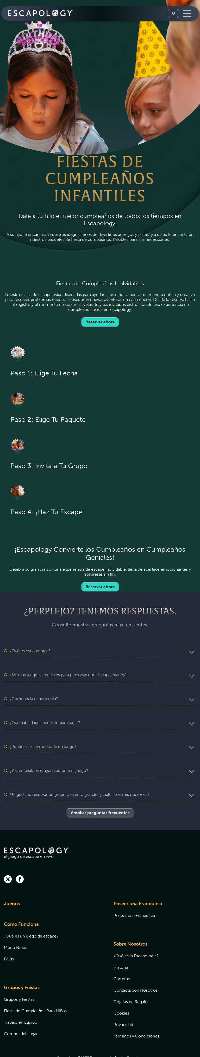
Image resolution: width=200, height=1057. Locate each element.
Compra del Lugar (21, 1013)
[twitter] (8, 859)
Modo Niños (15, 927)
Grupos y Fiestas (22, 968)
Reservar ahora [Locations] (100, 321)
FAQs (9, 939)
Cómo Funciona (21, 904)
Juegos (12, 884)
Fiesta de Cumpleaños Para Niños (35, 991)
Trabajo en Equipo (20, 1002)
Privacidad (123, 1004)
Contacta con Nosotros (136, 970)
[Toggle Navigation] (187, 13)
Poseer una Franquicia (138, 884)
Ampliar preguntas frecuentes (100, 792)
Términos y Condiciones (136, 1016)
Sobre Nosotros (130, 924)
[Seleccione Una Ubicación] (173, 13)
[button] (100, 650)
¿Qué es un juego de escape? (31, 916)
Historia (121, 947)
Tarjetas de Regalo (131, 981)
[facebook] (20, 859)
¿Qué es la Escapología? (136, 936)
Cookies (121, 993)
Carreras (122, 959)
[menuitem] (52, 887)
